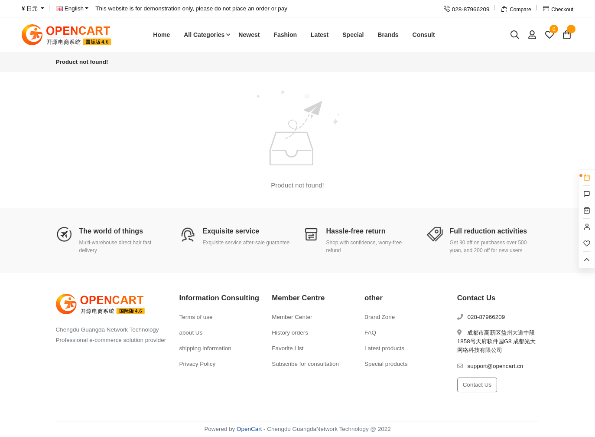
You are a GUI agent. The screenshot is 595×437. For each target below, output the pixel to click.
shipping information (205, 348)
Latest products (384, 348)
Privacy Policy (197, 364)
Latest (319, 34)
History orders (290, 332)
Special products (385, 364)
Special (353, 34)
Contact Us (477, 384)
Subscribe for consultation (305, 364)
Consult (424, 34)
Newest (249, 34)
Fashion (285, 34)
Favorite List (287, 348)
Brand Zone (379, 317)
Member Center (292, 317)
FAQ (370, 332)
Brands (387, 34)
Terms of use (196, 317)
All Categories (204, 34)
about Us (191, 332)
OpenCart (249, 429)
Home (161, 34)
